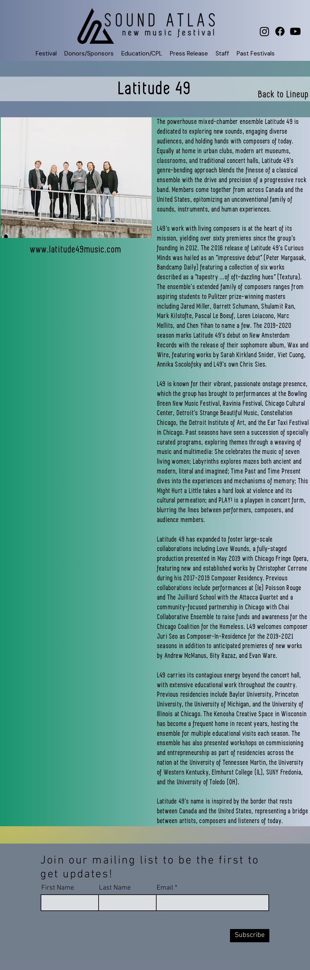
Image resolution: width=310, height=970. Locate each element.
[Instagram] (264, 31)
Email (165, 888)
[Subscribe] (249, 935)
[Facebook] (280, 31)
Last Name (115, 888)
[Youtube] (295, 31)
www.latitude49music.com (76, 249)
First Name (57, 888)
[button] (46, 53)
